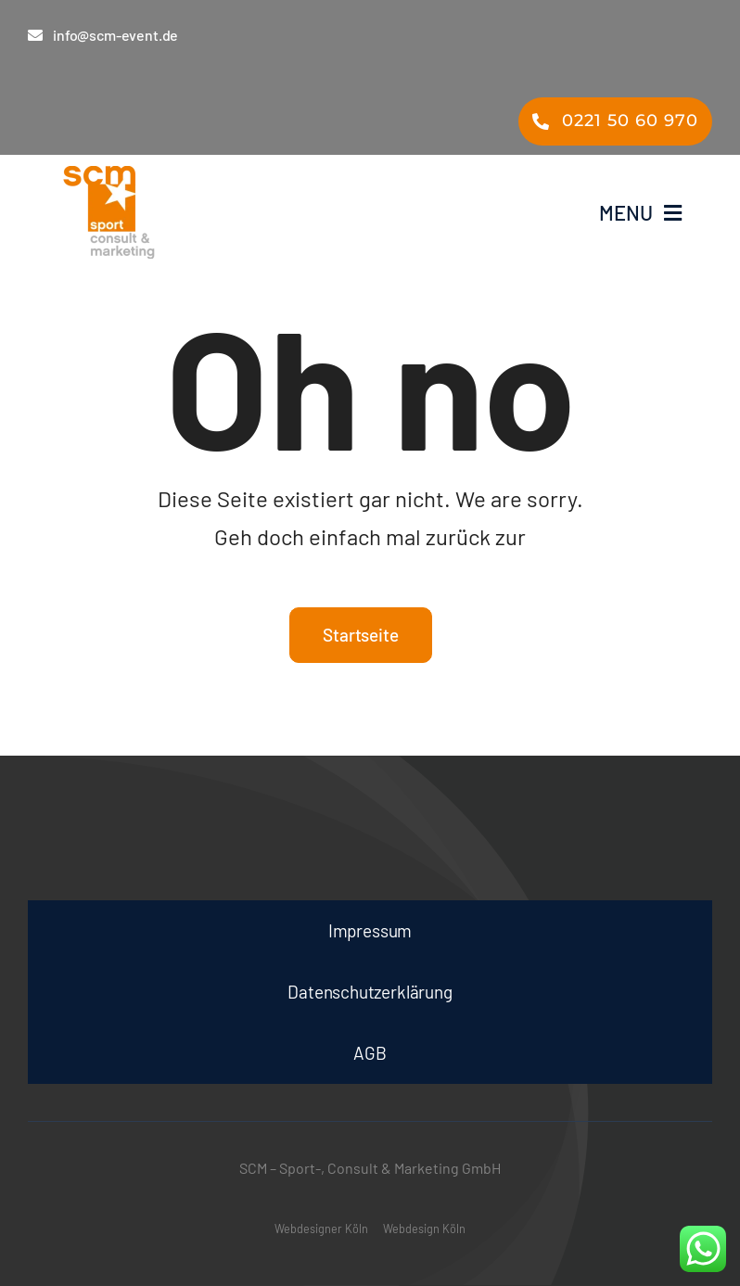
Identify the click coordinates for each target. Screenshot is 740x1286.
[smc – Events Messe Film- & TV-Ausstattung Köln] (199, 212)
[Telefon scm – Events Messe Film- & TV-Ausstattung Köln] (615, 121)
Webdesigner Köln (321, 1228)
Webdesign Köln (424, 1228)
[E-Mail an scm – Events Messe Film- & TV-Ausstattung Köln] (114, 34)
